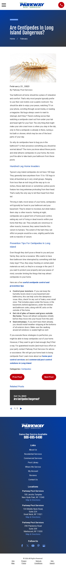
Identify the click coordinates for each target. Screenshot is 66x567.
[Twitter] (27, 545)
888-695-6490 (33, 437)
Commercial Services (33, 458)
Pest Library (33, 462)
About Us (33, 450)
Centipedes (26, 369)
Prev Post (17, 377)
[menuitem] (13, 562)
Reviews (33, 475)
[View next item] (21, 409)
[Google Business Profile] (44, 545)
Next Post (48, 377)
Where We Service (33, 467)
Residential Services (33, 454)
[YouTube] (33, 545)
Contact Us (33, 479)
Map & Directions (33, 500)
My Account (33, 471)
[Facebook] (22, 545)
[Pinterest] (38, 545)
